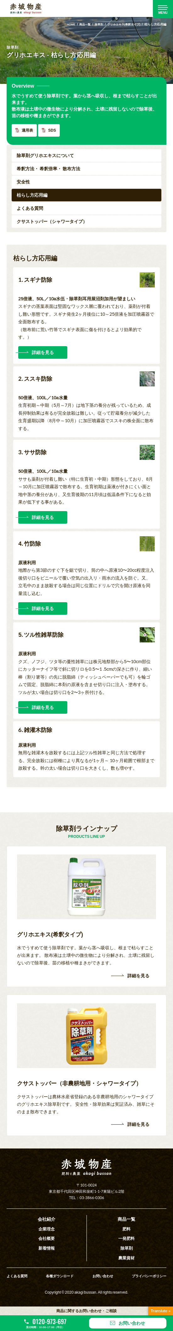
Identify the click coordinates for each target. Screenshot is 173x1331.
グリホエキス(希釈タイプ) (121, 24)
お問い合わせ (102, 1275)
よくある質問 (18, 1275)
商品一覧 (80, 24)
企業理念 (46, 1228)
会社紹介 (46, 1219)
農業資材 (126, 1256)
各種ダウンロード (60, 1275)
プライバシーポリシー (147, 1275)
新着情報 (46, 1247)
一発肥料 (126, 1238)
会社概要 (46, 1238)
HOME (65, 24)
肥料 (126, 1228)
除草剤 (95, 24)
